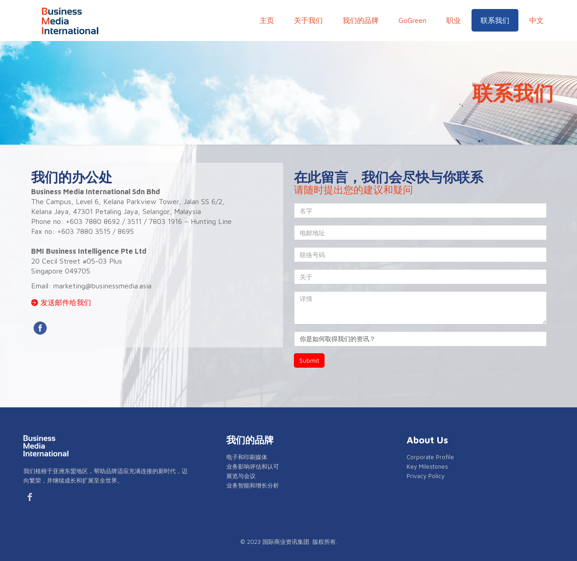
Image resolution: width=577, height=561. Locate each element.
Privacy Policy (425, 475)
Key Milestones (427, 466)
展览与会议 (241, 475)
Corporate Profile (430, 457)
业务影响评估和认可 (252, 466)
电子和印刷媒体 (246, 457)
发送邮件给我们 (66, 302)
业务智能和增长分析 (252, 485)
